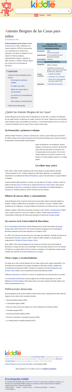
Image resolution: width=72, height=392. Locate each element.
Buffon (42, 203)
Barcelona (50, 52)
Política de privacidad (40, 387)
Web (36, 15)
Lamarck (49, 203)
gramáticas (55, 212)
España (56, 52)
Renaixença (9, 189)
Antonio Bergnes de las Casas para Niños (19, 364)
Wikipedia (58, 383)
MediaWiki (28, 385)
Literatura (26, 135)
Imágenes (42, 15)
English (49, 15)
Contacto (52, 387)
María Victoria (25, 249)
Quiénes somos (27, 387)
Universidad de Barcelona (55, 84)
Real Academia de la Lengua (33, 252)
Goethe (46, 210)
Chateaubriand (55, 210)
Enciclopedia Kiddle (38, 357)
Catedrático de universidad (56, 76)
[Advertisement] (36, 22)
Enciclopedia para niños (12, 39)
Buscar (69, 11)
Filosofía (18, 135)
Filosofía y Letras (20, 238)
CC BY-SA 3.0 (35, 382)
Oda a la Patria (22, 185)
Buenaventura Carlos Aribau (45, 185)
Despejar (65, 10)
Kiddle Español (9, 387)
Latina (35, 240)
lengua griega (54, 215)
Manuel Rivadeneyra (32, 176)
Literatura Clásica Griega (23, 240)
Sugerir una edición (49, 369)
